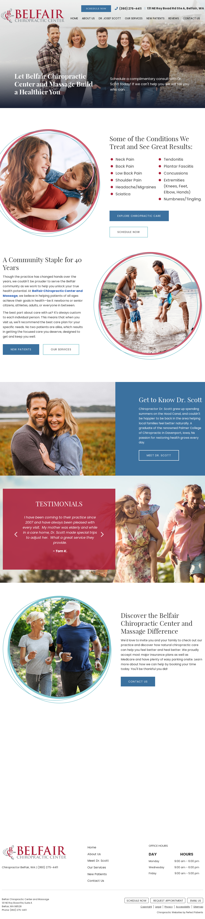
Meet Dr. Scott (98, 861)
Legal (158, 906)
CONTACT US (138, 681)
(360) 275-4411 (130, 8)
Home (74, 18)
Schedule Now (96, 8)
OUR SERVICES (61, 349)
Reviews (173, 18)
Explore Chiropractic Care (139, 216)
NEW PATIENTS (21, 349)
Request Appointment (168, 901)
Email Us (195, 901)
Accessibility (183, 906)
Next (102, 534)
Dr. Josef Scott (110, 18)
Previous (16, 534)
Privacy (168, 906)
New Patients (155, 18)
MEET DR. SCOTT (159, 455)
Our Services (134, 18)
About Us (88, 18)
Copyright (146, 906)
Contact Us (191, 18)
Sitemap (198, 906)
